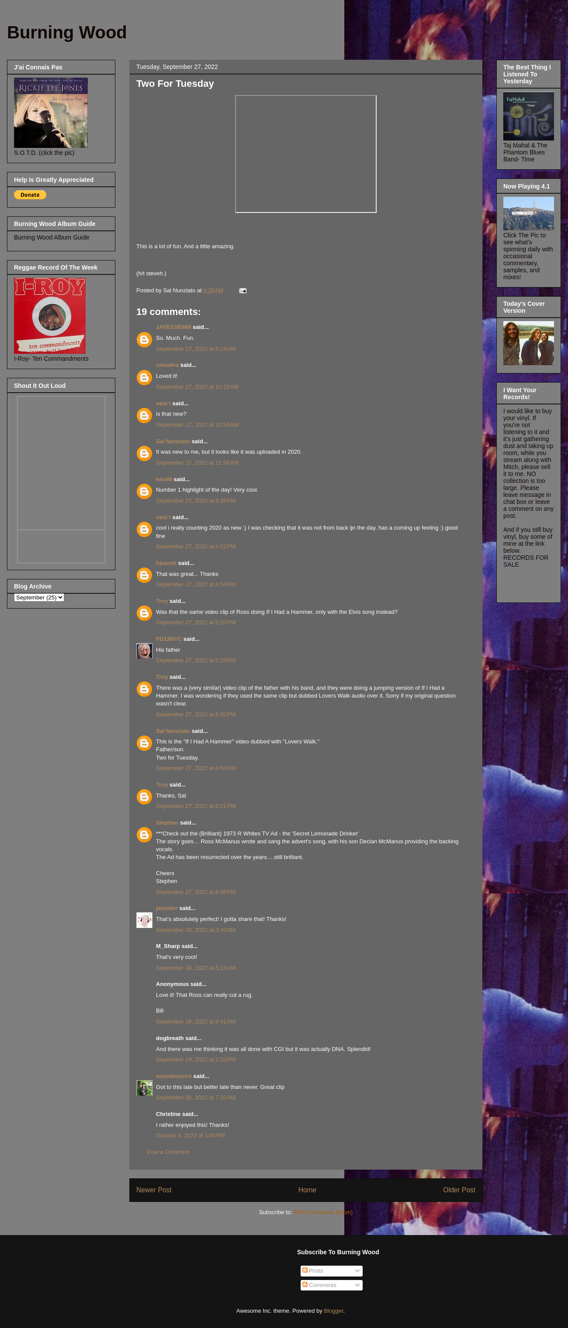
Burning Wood (67, 32)
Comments (319, 1285)
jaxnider (167, 908)
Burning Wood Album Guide (52, 237)
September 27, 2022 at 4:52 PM (196, 546)
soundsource (174, 1076)
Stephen (167, 822)
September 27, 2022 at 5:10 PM (196, 622)
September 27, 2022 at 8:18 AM (196, 349)
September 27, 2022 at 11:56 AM (197, 462)
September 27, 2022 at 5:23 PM (196, 660)
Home (307, 1190)
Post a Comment (168, 1152)
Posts (312, 1270)
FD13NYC (169, 639)
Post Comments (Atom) (323, 1212)
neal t (163, 403)
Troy (162, 601)
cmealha (167, 365)
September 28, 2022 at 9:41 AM (196, 1021)
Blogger (333, 1310)
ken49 (164, 479)
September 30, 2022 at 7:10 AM (196, 1097)
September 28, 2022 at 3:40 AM (196, 930)
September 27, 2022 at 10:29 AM (197, 386)
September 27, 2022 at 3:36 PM (196, 500)
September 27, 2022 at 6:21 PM (196, 806)
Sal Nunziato (173, 441)
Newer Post (154, 1190)
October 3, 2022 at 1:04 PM (190, 1135)
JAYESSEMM (173, 327)
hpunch (166, 563)
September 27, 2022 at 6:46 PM (196, 892)
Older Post (459, 1190)
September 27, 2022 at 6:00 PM (196, 714)
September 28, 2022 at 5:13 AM (196, 968)
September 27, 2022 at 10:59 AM (197, 424)
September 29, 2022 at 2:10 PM (196, 1059)
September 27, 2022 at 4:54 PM (196, 584)
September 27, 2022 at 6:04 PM (196, 768)
